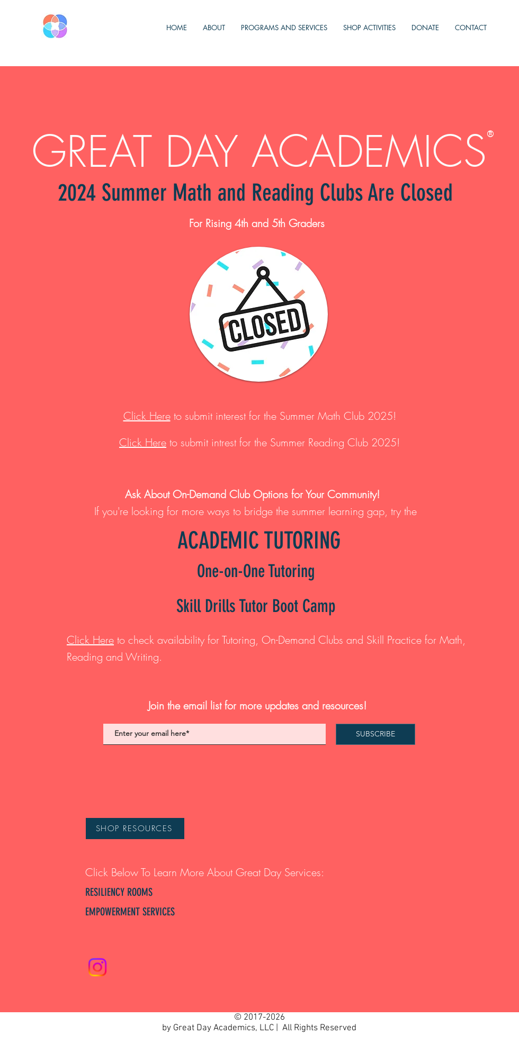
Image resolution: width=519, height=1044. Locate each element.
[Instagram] (97, 967)
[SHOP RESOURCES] (135, 828)
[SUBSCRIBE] (375, 734)
